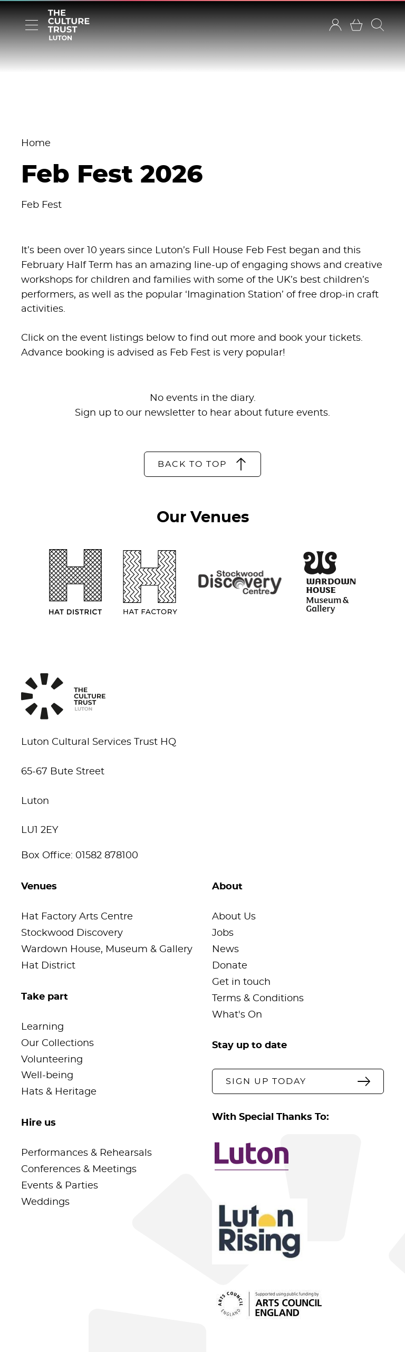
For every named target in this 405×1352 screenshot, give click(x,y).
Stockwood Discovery (72, 933)
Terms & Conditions (258, 998)
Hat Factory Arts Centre (77, 917)
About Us (234, 917)
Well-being (47, 1075)
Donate (229, 966)
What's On (237, 1015)
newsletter (169, 413)
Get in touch (241, 982)
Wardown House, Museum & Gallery (106, 949)
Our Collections (57, 1043)
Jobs (223, 933)
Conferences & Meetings (79, 1169)
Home (36, 143)
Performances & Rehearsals (86, 1153)
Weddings (45, 1202)
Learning (42, 1027)
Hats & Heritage (59, 1092)
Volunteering (52, 1060)
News (225, 949)
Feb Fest (41, 205)
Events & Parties (59, 1186)
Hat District (48, 966)
